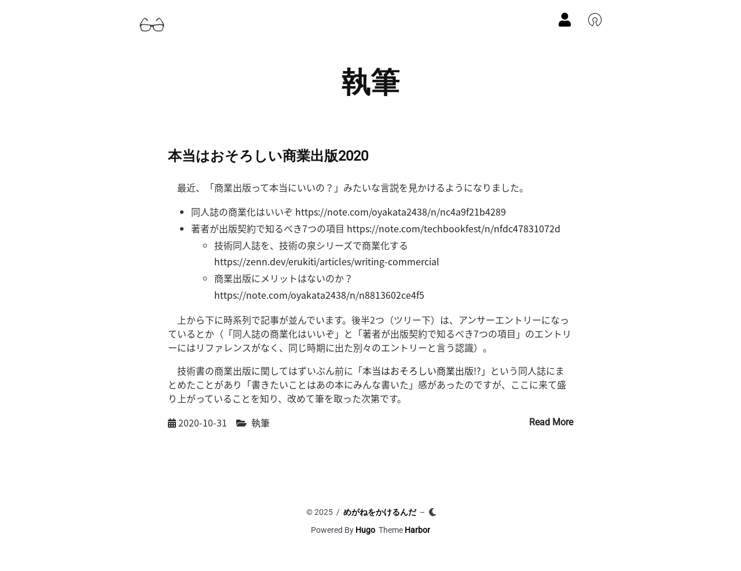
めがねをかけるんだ (379, 512)
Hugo (365, 530)
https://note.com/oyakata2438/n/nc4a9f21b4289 (400, 211)
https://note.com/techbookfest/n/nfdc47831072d (453, 228)
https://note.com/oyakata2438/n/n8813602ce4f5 (319, 295)
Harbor (417, 530)
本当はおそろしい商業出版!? (421, 370)
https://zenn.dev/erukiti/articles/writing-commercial (326, 261)
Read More (551, 422)
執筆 (260, 422)
